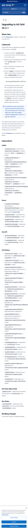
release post (9, 37)
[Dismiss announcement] (26, 1)
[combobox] (6, 20)
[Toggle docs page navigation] (14, 9)
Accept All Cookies (14, 526)
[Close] (26, 508)
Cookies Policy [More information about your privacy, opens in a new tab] (5, 514)
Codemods (9, 133)
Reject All (14, 522)
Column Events (16, 212)
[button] (14, 12)
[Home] (8, 5)
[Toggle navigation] (25, 5)
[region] (14, 517)
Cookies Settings (14, 517)
